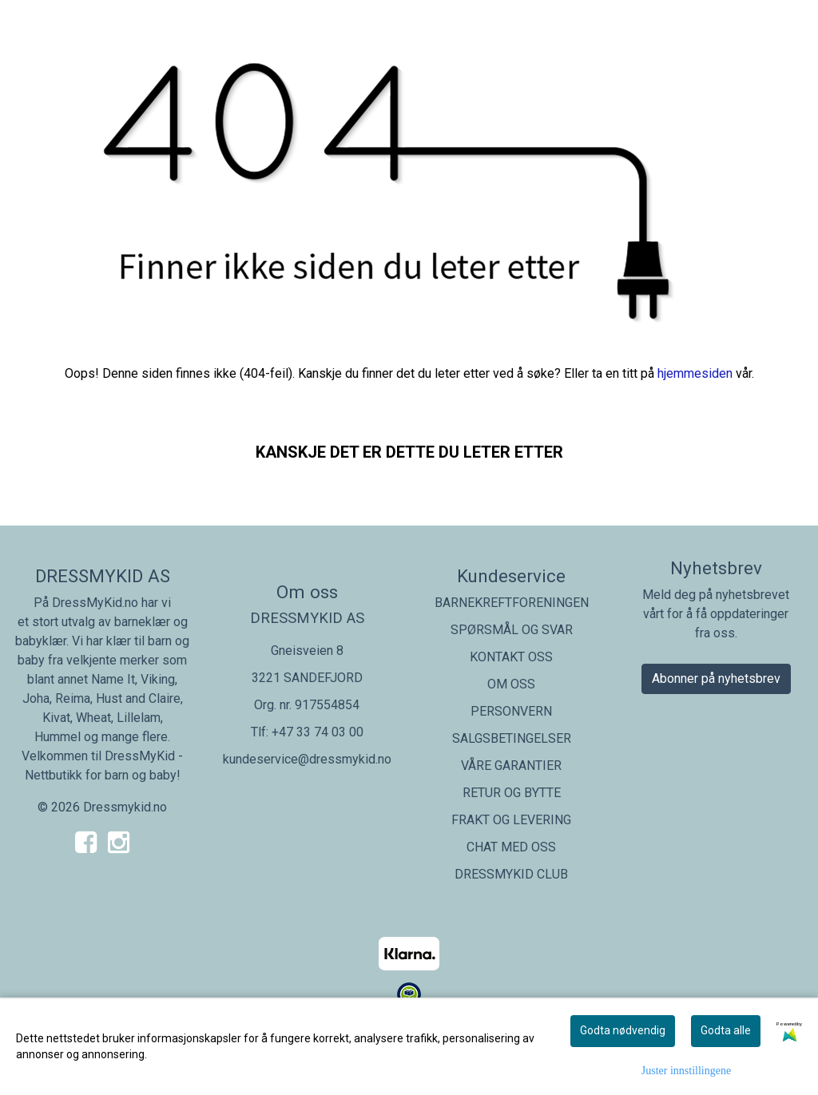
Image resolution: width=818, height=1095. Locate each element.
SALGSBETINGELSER (511, 738)
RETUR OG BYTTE (512, 792)
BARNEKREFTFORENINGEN (512, 602)
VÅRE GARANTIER (511, 765)
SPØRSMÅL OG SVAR (512, 629)
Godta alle (726, 1030)
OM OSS (511, 684)
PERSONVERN (511, 711)
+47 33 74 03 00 (317, 732)
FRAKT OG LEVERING (511, 819)
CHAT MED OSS (511, 847)
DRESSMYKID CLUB (511, 874)
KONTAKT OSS (511, 657)
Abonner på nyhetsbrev (716, 678)
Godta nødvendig (622, 1030)
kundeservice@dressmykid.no (307, 759)
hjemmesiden (695, 373)
